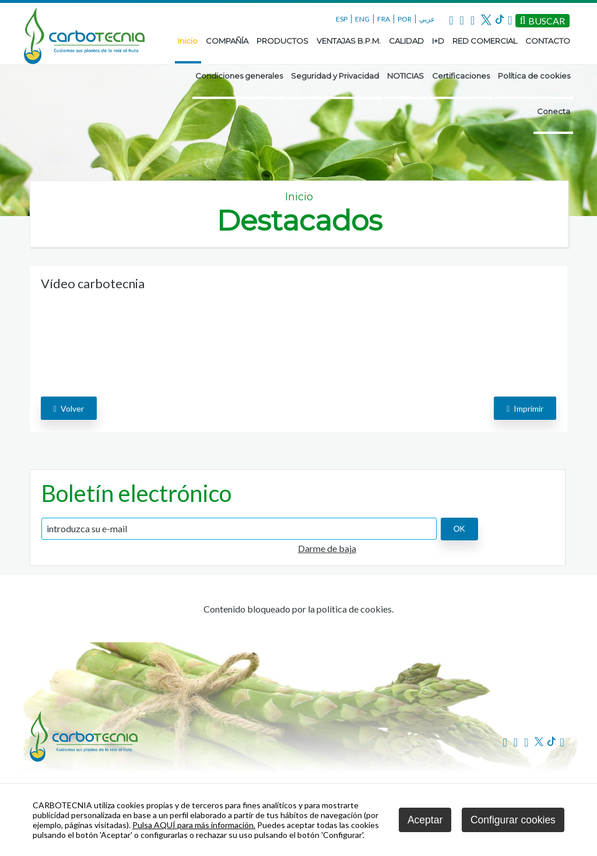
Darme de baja (327, 548)
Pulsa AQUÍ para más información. (193, 825)
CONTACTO (547, 40)
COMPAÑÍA (227, 40)
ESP (341, 19)
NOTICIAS (405, 75)
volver (69, 408)
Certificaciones (461, 75)
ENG (362, 19)
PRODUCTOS (282, 40)
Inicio (188, 40)
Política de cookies (534, 75)
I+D (438, 40)
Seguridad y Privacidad (335, 75)
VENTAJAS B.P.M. (349, 40)
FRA (383, 19)
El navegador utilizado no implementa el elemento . (128, 338)
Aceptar (425, 820)
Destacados (299, 220)
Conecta (553, 111)
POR (405, 19)
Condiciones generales (239, 75)
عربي (427, 19)
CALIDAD (406, 40)
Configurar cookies (513, 820)
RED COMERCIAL (484, 40)
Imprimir (525, 408)
